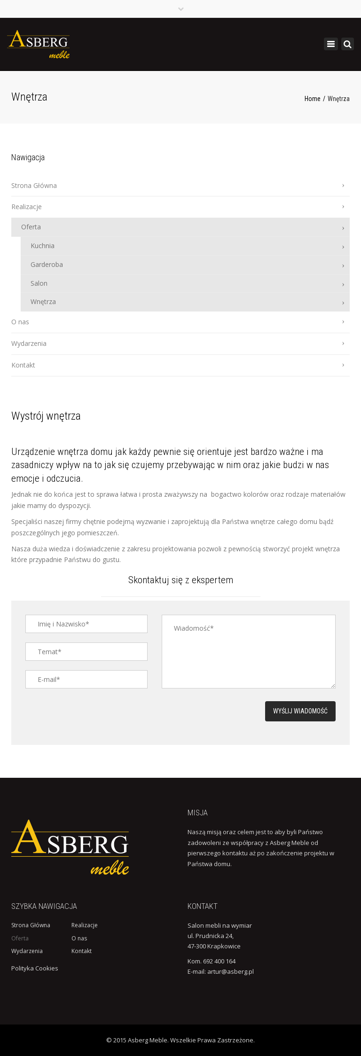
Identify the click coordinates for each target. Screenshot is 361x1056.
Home (313, 98)
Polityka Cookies (34, 968)
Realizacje (26, 206)
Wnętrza (43, 301)
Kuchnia (43, 245)
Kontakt (23, 364)
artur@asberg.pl (230, 971)
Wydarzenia (29, 343)
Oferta (31, 226)
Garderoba (47, 264)
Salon (39, 283)
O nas (20, 321)
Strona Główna (34, 185)
